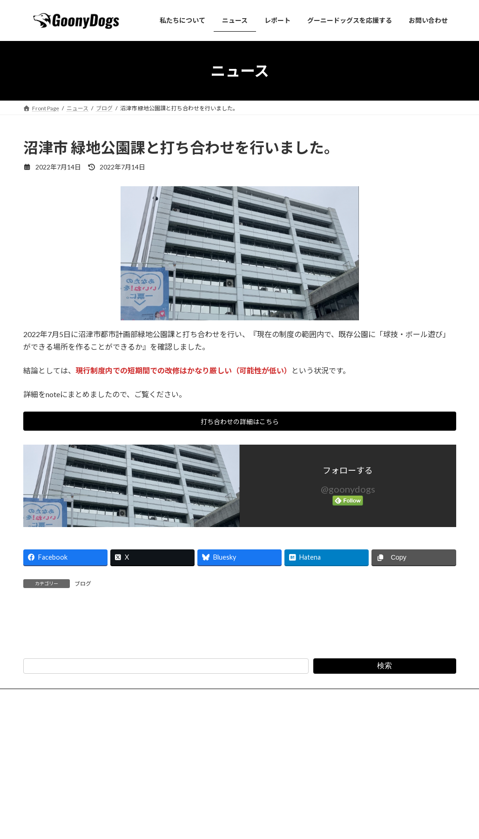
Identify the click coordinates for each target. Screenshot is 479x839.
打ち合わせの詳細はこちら (239, 423)
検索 (384, 753)
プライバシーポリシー (152, 784)
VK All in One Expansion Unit (299, 822)
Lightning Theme (237, 822)
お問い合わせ (89, 784)
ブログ (82, 586)
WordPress (189, 822)
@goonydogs (348, 491)
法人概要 (43, 784)
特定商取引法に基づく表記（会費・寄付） (251, 784)
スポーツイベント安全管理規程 (362, 784)
